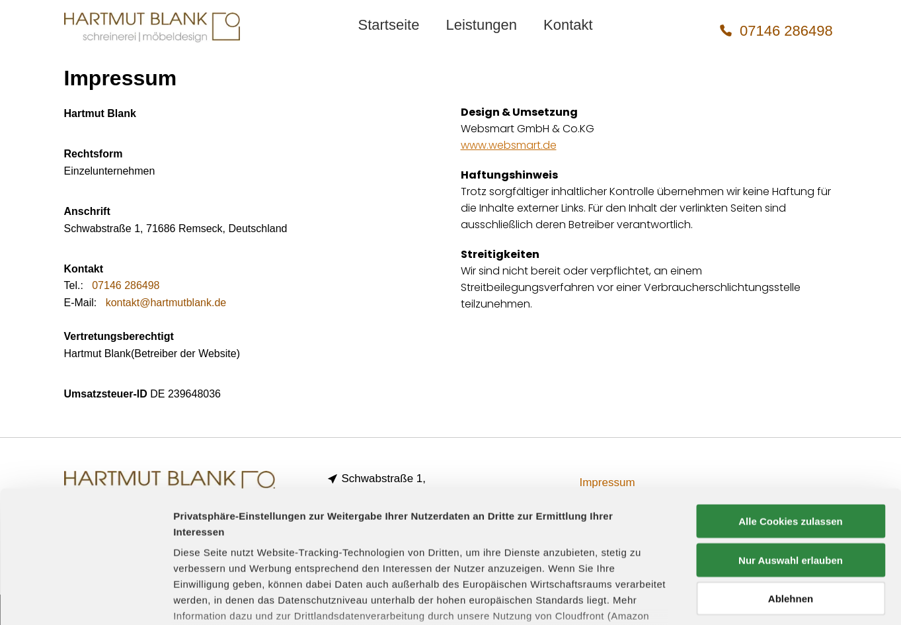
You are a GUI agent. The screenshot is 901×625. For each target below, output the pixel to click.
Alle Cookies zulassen (790, 421)
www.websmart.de (509, 145)
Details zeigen (703, 598)
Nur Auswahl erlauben (790, 459)
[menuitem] (388, 25)
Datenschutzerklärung (411, 531)
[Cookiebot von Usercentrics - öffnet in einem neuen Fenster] (85, 599)
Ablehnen (790, 498)
